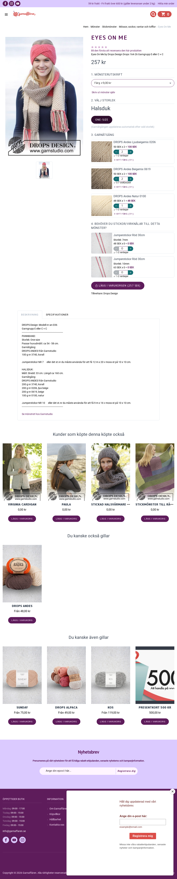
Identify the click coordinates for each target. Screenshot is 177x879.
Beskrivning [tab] (29, 314)
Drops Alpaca (66, 707)
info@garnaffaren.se (14, 831)
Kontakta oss (56, 824)
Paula (66, 504)
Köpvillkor (54, 814)
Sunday (22, 707)
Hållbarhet (55, 819)
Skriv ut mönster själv (103, 92)
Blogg (97, 814)
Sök (96, 808)
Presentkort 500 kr (155, 707)
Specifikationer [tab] (57, 314)
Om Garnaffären (58, 808)
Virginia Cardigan (22, 504)
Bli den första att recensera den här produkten (116, 50)
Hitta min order (166, 3)
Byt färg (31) (124, 159)
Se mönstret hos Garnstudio (37, 414)
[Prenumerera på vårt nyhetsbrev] (88, 771)
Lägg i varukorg (22, 518)
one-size (101, 119)
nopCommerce (90, 872)
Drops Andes (22, 606)
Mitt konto (143, 808)
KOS (111, 707)
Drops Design (110, 293)
